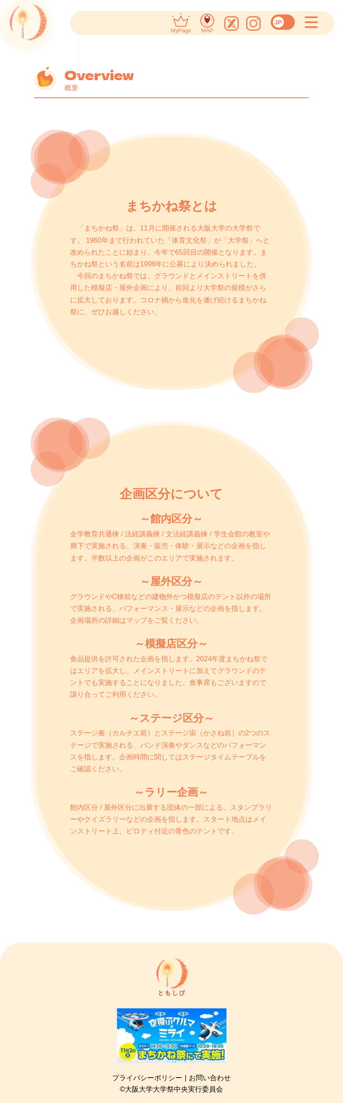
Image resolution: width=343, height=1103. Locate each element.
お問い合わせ (210, 1078)
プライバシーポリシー (147, 1078)
